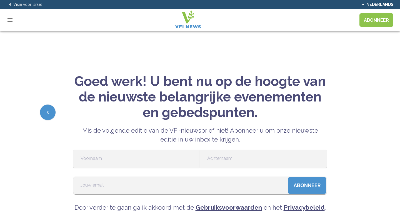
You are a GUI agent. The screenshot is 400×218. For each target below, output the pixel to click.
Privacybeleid (304, 207)
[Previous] (48, 112)
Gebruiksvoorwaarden (229, 207)
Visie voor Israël (24, 4)
